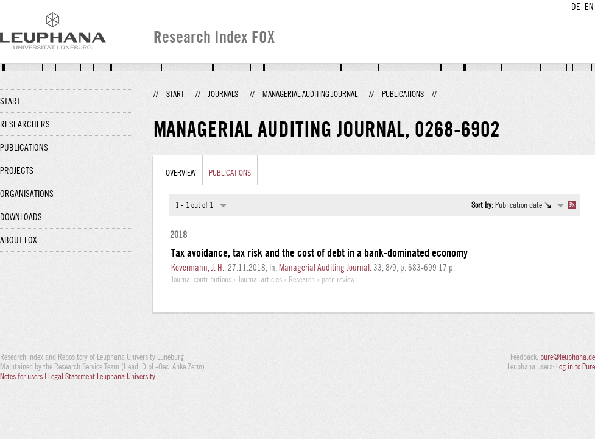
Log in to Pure (575, 366)
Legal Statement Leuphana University (101, 376)
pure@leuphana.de (567, 357)
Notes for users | (24, 376)
